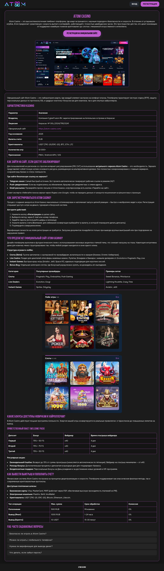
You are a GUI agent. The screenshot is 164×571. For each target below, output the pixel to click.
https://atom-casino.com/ (50, 128)
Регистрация (150, 4)
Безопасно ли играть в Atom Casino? (27, 533)
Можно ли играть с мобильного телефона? (31, 540)
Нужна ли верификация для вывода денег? (31, 546)
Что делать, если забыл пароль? (25, 552)
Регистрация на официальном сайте (82, 33)
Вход (134, 4)
